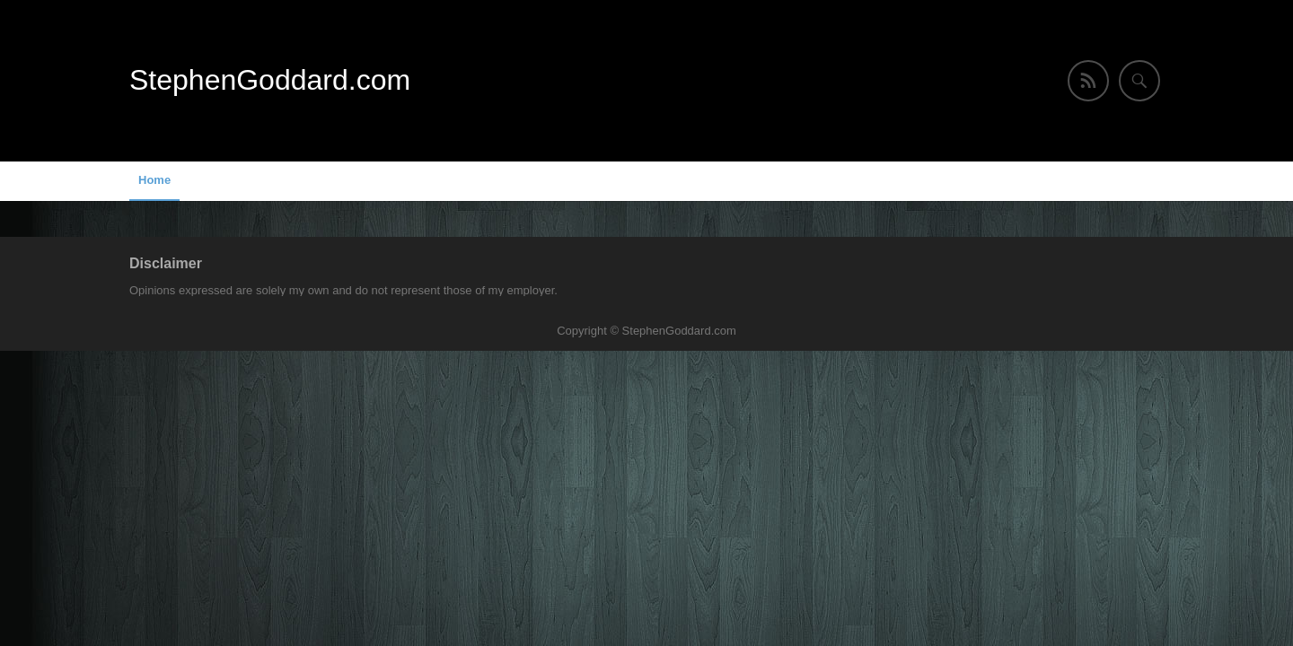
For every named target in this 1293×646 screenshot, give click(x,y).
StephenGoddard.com (269, 80)
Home (154, 180)
